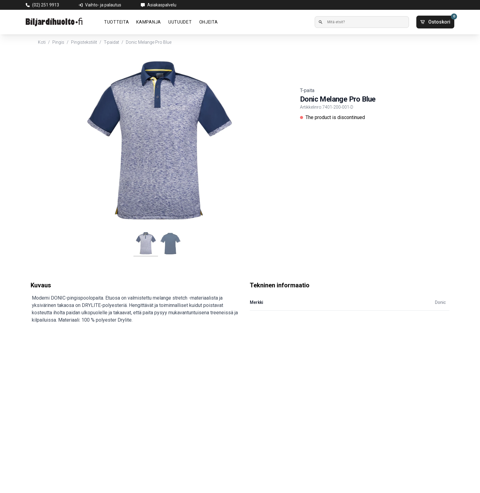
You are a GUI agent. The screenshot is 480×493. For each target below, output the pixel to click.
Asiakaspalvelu (161, 4)
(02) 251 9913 (45, 4)
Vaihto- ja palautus (103, 4)
